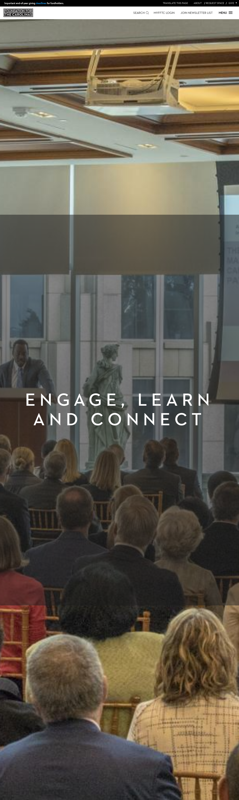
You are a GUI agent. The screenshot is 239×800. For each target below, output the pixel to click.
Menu (225, 13)
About (198, 3)
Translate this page (175, 3)
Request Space (215, 3)
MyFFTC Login (164, 13)
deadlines (41, 3)
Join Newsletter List (197, 13)
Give (232, 3)
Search (139, 13)
